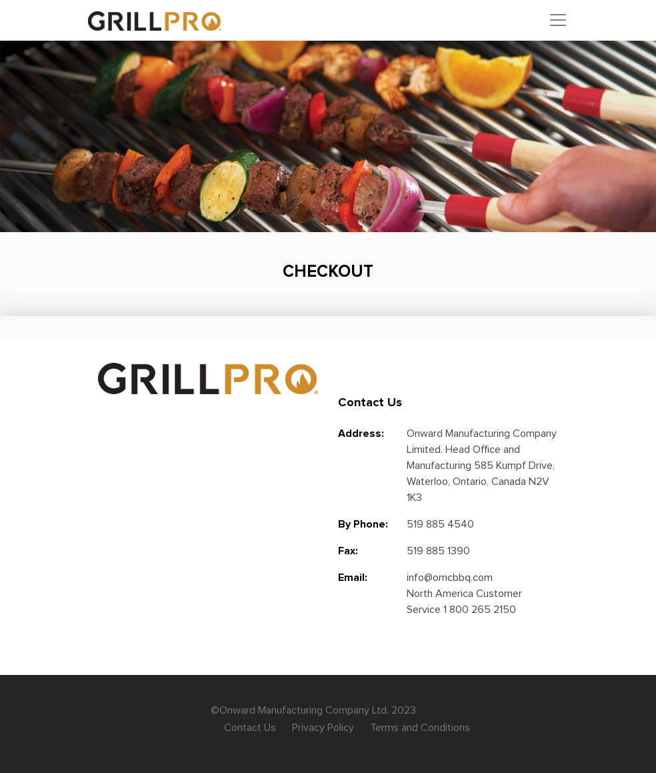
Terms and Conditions (420, 727)
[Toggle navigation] (558, 20)
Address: (361, 433)
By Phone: (363, 524)
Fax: (348, 551)
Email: (352, 577)
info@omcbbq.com (450, 577)
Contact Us (250, 727)
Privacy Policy (323, 727)
